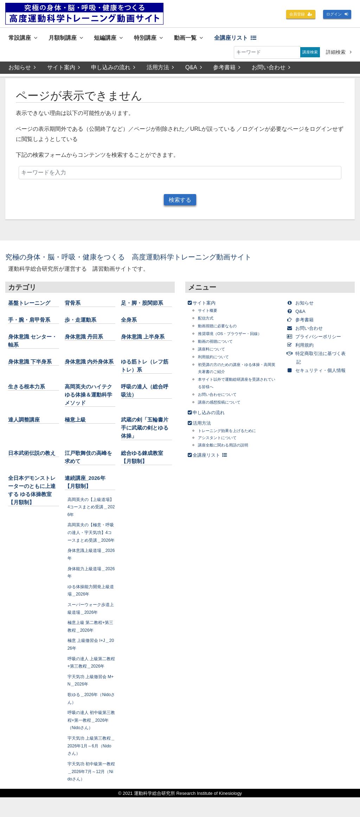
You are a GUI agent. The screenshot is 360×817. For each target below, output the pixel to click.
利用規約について (217, 361)
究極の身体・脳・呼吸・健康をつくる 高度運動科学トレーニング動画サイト (155, 260)
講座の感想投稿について (225, 405)
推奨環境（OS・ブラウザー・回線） (238, 337)
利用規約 (304, 357)
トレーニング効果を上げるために (235, 434)
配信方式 (208, 322)
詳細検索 (339, 54)
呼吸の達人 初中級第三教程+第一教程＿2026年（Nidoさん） (91, 739)
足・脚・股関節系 (146, 306)
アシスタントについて (222, 441)
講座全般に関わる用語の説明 (230, 448)
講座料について (215, 353)
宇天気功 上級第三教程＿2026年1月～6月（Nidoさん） (91, 765)
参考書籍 (228, 69)
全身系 (130, 323)
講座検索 (307, 54)
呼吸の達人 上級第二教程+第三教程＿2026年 (90, 678)
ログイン (334, 15)
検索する (180, 202)
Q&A (194, 69)
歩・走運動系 (84, 323)
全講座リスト (265, 38)
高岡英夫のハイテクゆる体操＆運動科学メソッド (90, 398)
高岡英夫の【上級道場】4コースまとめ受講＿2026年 (91, 511)
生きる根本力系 (30, 390)
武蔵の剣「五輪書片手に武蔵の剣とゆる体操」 (146, 432)
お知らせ (22, 69)
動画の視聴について (220, 345)
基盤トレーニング (33, 306)
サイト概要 (210, 314)
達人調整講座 (27, 423)
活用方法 (161, 69)
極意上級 (77, 423)
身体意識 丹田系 (88, 340)
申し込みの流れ (114, 69)
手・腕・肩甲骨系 (33, 323)
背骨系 (74, 306)
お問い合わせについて (222, 398)
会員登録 (293, 15)
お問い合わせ (272, 69)
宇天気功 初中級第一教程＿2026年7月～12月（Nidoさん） (91, 790)
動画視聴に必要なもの (222, 330)
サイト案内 (63, 69)
